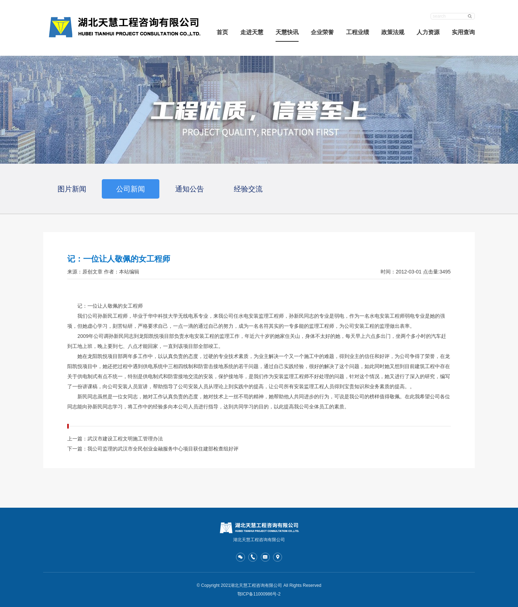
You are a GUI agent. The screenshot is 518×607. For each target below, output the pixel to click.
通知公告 (189, 189)
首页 (222, 32)
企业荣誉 (322, 32)
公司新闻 (130, 189)
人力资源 (428, 32)
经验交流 (248, 189)
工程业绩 (357, 32)
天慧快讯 (287, 32)
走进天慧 (251, 32)
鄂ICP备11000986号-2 (259, 594)
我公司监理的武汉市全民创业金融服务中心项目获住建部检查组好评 (162, 449)
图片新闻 (72, 189)
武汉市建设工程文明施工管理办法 (125, 438)
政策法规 (392, 32)
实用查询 (463, 32)
